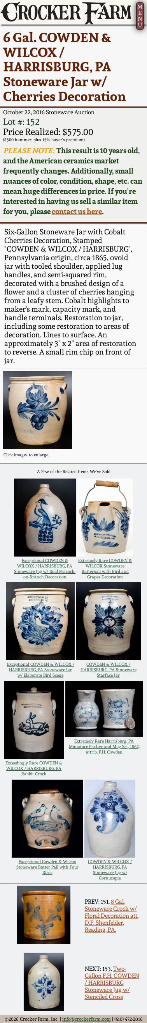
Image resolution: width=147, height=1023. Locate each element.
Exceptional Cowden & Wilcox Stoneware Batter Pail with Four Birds (47, 867)
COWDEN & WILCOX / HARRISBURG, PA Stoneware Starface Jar (108, 669)
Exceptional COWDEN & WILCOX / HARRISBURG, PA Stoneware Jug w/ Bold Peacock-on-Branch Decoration (44, 569)
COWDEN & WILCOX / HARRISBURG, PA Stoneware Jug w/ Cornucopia (110, 870)
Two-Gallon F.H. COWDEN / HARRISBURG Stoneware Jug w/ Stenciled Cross (112, 982)
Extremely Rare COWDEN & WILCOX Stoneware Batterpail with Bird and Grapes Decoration (105, 569)
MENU (139, 15)
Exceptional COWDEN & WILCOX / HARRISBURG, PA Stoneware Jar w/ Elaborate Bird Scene (40, 669)
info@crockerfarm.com (86, 1019)
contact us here (77, 211)
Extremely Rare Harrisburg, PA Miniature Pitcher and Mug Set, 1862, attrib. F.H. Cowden (104, 746)
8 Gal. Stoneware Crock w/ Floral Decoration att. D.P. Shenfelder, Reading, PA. (111, 915)
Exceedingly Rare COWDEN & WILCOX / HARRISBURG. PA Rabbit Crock (33, 768)
